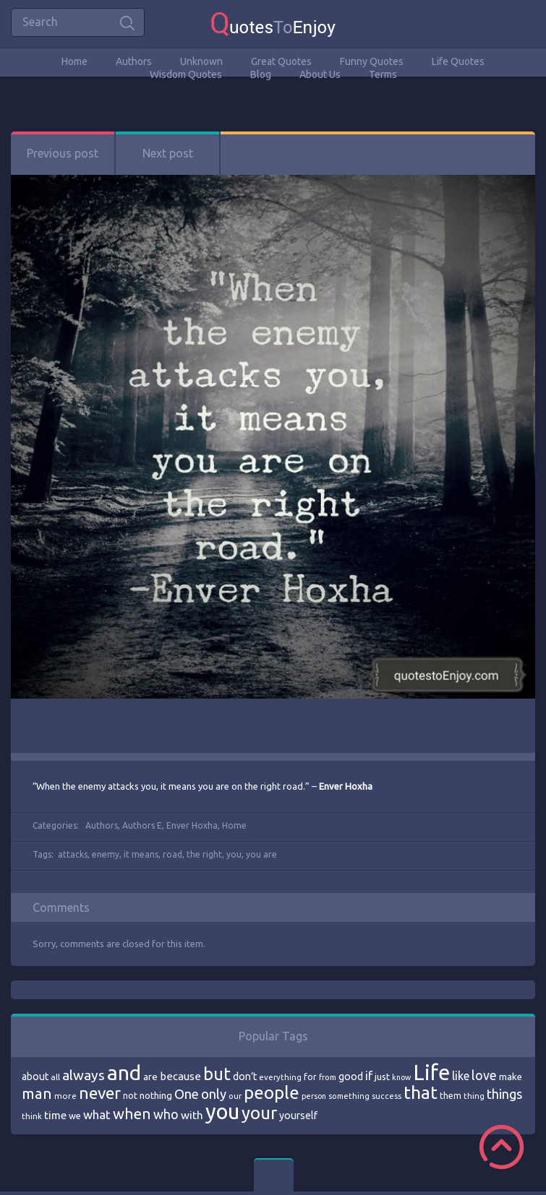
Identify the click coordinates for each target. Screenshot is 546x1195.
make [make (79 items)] (510, 1076)
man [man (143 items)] (37, 1093)
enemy (105, 854)
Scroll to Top (501, 1147)
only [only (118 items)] (213, 1094)
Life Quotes (458, 61)
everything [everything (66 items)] (280, 1077)
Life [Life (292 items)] (431, 1072)
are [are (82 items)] (150, 1076)
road (172, 854)
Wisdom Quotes (186, 74)
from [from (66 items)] (327, 1077)
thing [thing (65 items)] (474, 1096)
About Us (320, 74)
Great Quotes (281, 61)
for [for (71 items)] (310, 1077)
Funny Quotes (372, 61)
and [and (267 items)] (124, 1072)
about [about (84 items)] (35, 1076)
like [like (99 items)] (460, 1075)
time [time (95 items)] (55, 1115)
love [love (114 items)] (484, 1075)
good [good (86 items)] (350, 1076)
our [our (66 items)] (235, 1096)
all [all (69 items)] (55, 1077)
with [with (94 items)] (192, 1115)
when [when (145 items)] (132, 1113)
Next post (167, 153)
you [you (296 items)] (222, 1111)
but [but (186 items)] (217, 1073)
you (234, 854)
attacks (73, 854)
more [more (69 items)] (65, 1095)
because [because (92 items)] (180, 1076)
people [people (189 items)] (271, 1093)
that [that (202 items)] (421, 1092)
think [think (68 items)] (32, 1116)
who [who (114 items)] (166, 1114)
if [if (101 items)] (368, 1075)
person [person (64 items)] (314, 1096)
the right (204, 854)
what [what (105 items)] (97, 1114)
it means (141, 854)
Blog (260, 74)
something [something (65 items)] (349, 1096)
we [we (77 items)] (75, 1115)
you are (261, 854)
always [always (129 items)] (83, 1075)
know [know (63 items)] (401, 1077)
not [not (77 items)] (130, 1095)
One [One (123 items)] (186, 1094)
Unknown (201, 61)
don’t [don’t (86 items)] (245, 1076)
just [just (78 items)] (382, 1076)
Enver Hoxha (192, 825)
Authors (134, 61)
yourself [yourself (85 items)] (298, 1115)
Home (74, 61)
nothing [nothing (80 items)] (156, 1095)
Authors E (142, 825)
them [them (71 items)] (450, 1095)
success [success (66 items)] (386, 1096)
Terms (383, 74)
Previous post (62, 153)
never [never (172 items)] (100, 1093)
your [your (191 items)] (259, 1113)
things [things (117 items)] (504, 1094)
